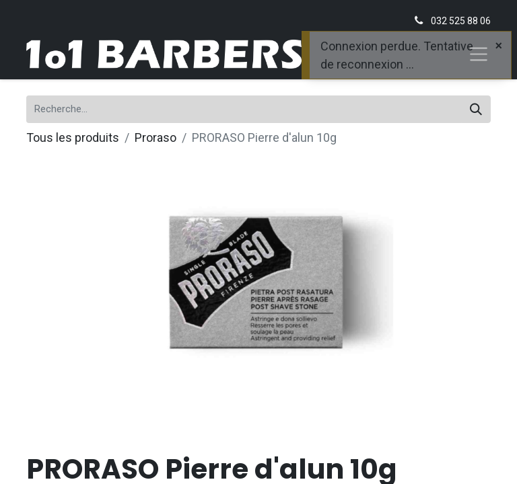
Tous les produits (72, 137)
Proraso (155, 137)
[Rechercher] (476, 109)
